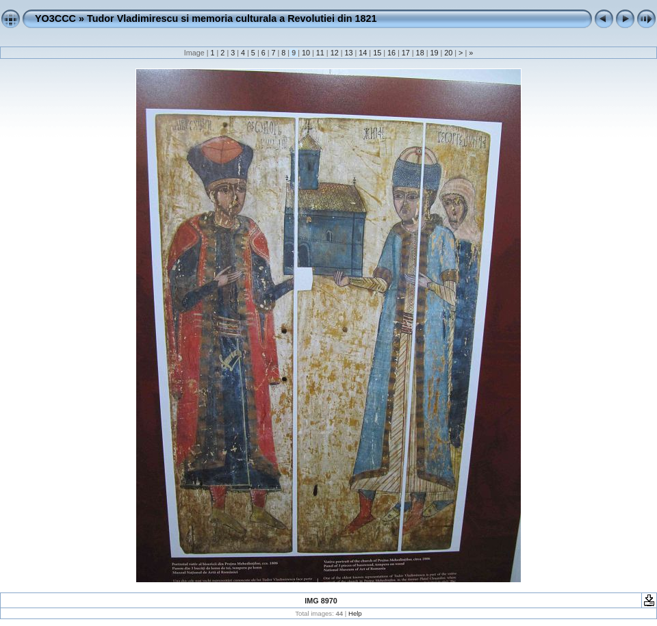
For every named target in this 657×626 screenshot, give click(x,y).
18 (420, 53)
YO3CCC (55, 18)
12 (334, 53)
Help (355, 613)
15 (377, 53)
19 (434, 53)
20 (448, 53)
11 (320, 53)
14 (363, 53)
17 (406, 53)
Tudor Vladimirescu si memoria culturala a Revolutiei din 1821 (232, 18)
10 (306, 53)
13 (348, 53)
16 (391, 53)
